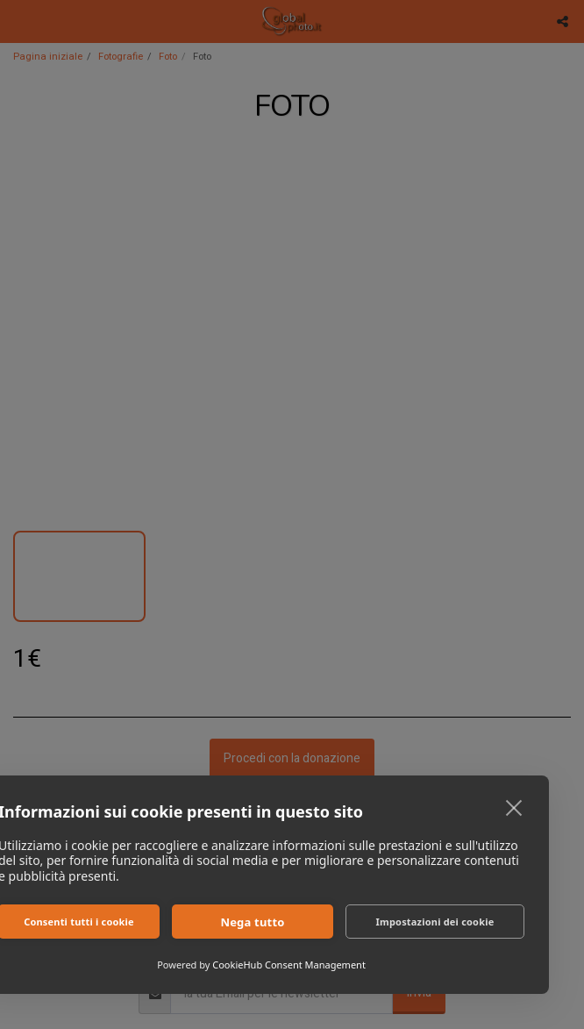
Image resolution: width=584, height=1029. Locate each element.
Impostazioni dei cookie (435, 921)
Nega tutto (252, 922)
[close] (514, 807)
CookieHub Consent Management (289, 964)
